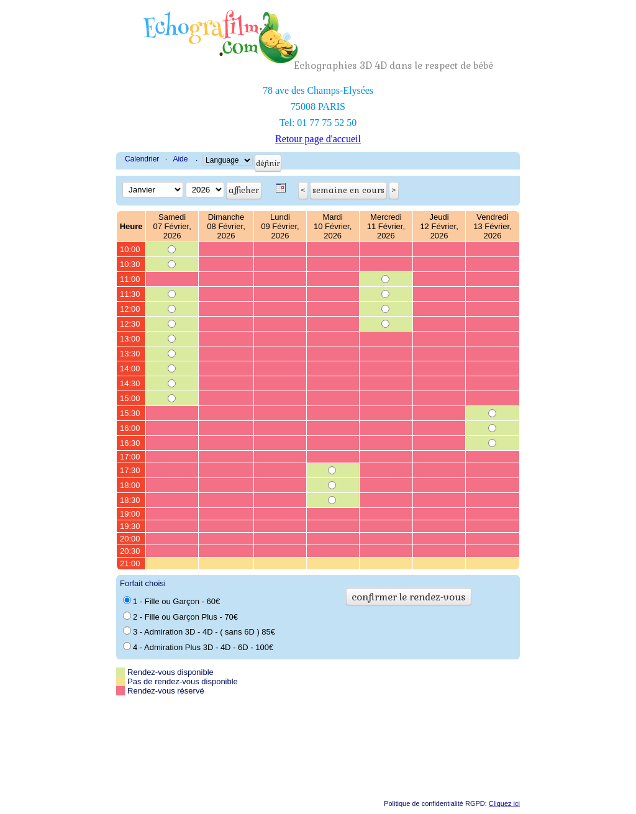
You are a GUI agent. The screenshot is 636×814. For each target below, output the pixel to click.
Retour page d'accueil (318, 138)
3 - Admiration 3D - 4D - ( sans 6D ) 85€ (199, 631)
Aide (180, 159)
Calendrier (142, 159)
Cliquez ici (504, 803)
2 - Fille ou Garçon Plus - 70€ (180, 617)
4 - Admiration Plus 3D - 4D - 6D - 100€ (198, 647)
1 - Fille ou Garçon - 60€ (171, 601)
